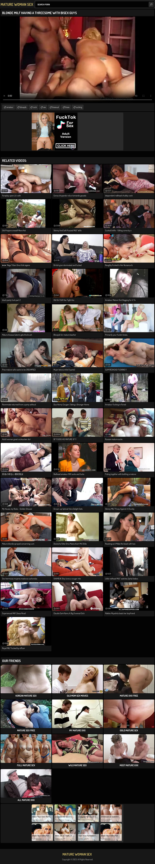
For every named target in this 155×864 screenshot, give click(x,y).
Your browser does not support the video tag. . (77, 60)
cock (35, 107)
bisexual (55, 107)
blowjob (23, 107)
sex (44, 107)
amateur (10, 107)
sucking (79, 107)
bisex (67, 107)
